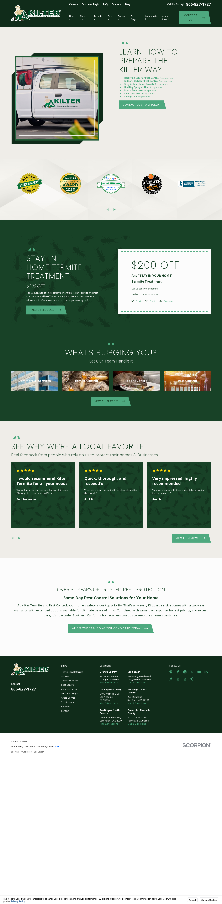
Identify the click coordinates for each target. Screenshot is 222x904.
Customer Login (90, 4)
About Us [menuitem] (83, 18)
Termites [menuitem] (98, 18)
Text (138, 300)
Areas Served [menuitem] (165, 18)
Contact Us (194, 18)
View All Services (110, 401)
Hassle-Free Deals (45, 310)
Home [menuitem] (71, 18)
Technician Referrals (72, 671)
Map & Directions (109, 682)
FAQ (105, 4)
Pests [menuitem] (110, 18)
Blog (127, 4)
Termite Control (69, 680)
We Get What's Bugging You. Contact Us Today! (110, 628)
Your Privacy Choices (47, 746)
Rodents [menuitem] (122, 18)
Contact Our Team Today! (141, 105)
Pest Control (67, 684)
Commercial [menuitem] (151, 18)
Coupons (116, 4)
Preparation (148, 77)
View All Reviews (190, 538)
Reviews (65, 706)
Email (152, 300)
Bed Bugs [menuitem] (133, 18)
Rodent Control (69, 689)
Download (169, 300)
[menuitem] (15, 752)
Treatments (67, 702)
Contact (65, 710)
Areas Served (68, 697)
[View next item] (114, 209)
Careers (73, 4)
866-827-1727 (198, 4)
